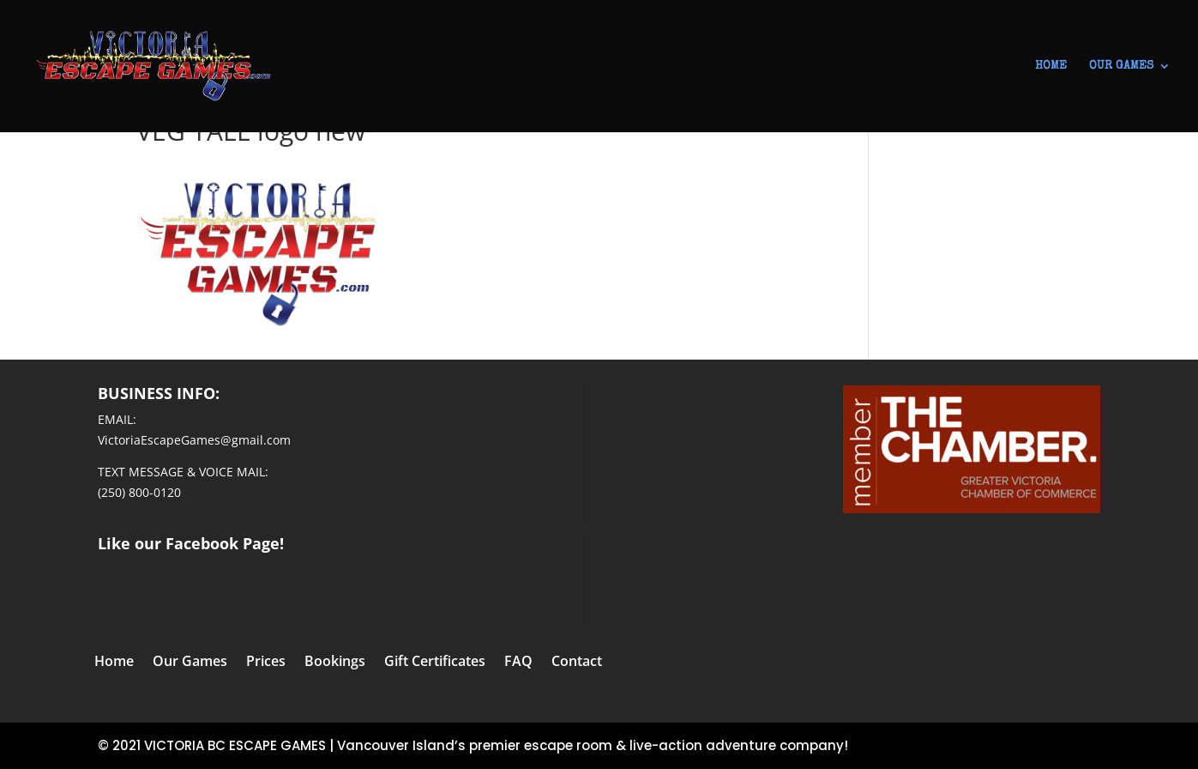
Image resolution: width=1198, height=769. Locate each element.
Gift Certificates (434, 662)
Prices (266, 662)
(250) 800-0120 (139, 492)
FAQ (518, 662)
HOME (1051, 66)
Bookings (334, 662)
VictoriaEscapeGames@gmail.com (194, 440)
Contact (576, 662)
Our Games (190, 662)
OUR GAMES (1121, 66)
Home (114, 662)
